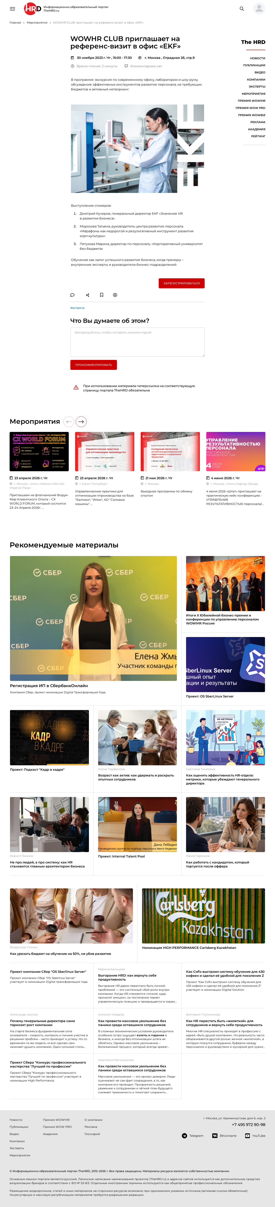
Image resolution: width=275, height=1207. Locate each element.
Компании (256, 79)
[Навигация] (12, 8)
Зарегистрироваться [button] (182, 283)
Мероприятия (253, 94)
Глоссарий (92, 1134)
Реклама (257, 122)
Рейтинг (258, 136)
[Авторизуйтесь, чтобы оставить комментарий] (137, 342)
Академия (256, 129)
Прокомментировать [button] (93, 365)
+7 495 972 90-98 (248, 1124)
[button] (257, 9)
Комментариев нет (143, 66)
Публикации (254, 65)
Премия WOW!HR (251, 101)
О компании (94, 1120)
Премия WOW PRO (250, 108)
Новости (257, 58)
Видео (260, 72)
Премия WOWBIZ (251, 115)
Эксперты (257, 86)
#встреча (77, 308)
